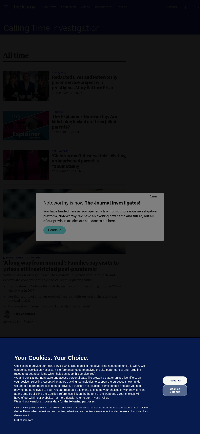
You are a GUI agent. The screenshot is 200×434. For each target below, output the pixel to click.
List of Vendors (23, 420)
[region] (100, 386)
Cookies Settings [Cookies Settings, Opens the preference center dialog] (175, 390)
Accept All (175, 380)
